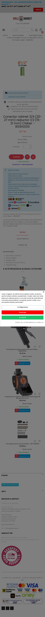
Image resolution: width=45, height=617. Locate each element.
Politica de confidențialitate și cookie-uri (29, 322)
